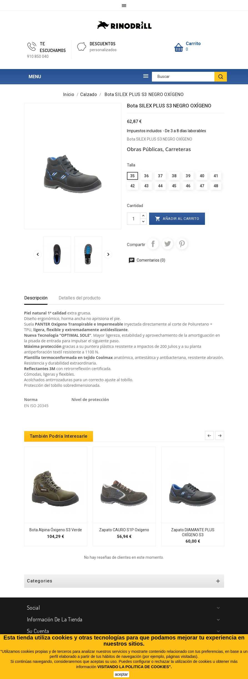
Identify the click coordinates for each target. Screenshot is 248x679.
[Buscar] (189, 77)
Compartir (153, 243)
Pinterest (181, 243)
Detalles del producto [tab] (80, 298)
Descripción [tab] (35, 298)
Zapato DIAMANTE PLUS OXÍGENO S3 (192, 532)
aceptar (121, 674)
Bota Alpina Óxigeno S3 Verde (55, 530)
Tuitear (167, 243)
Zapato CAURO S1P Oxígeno (124, 530)
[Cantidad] (133, 219)
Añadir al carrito (177, 219)
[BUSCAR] (220, 77)
